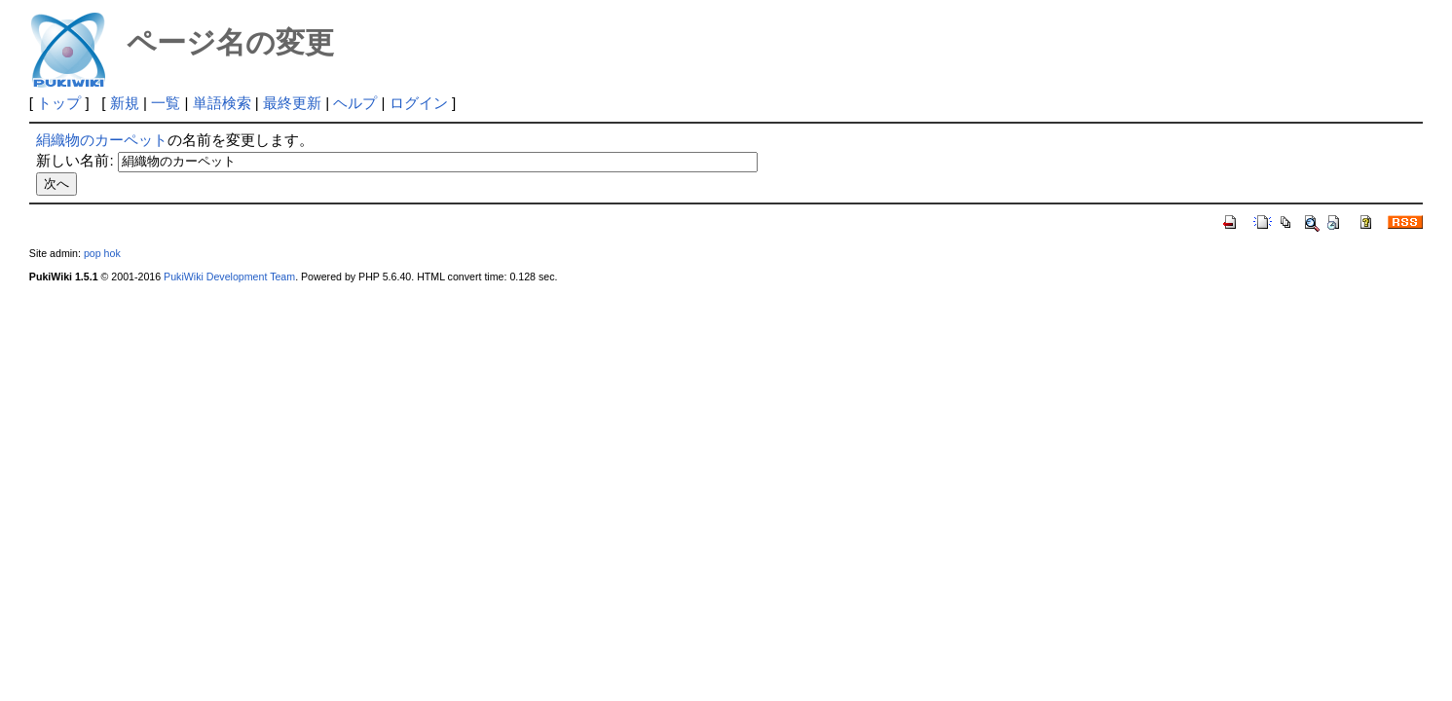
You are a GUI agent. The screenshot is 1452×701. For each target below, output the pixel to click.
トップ (59, 102)
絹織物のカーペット (102, 139)
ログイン (419, 102)
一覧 (165, 102)
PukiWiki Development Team (229, 276)
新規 (124, 102)
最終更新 (292, 102)
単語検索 (222, 102)
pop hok (102, 253)
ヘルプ (355, 102)
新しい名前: (74, 160)
